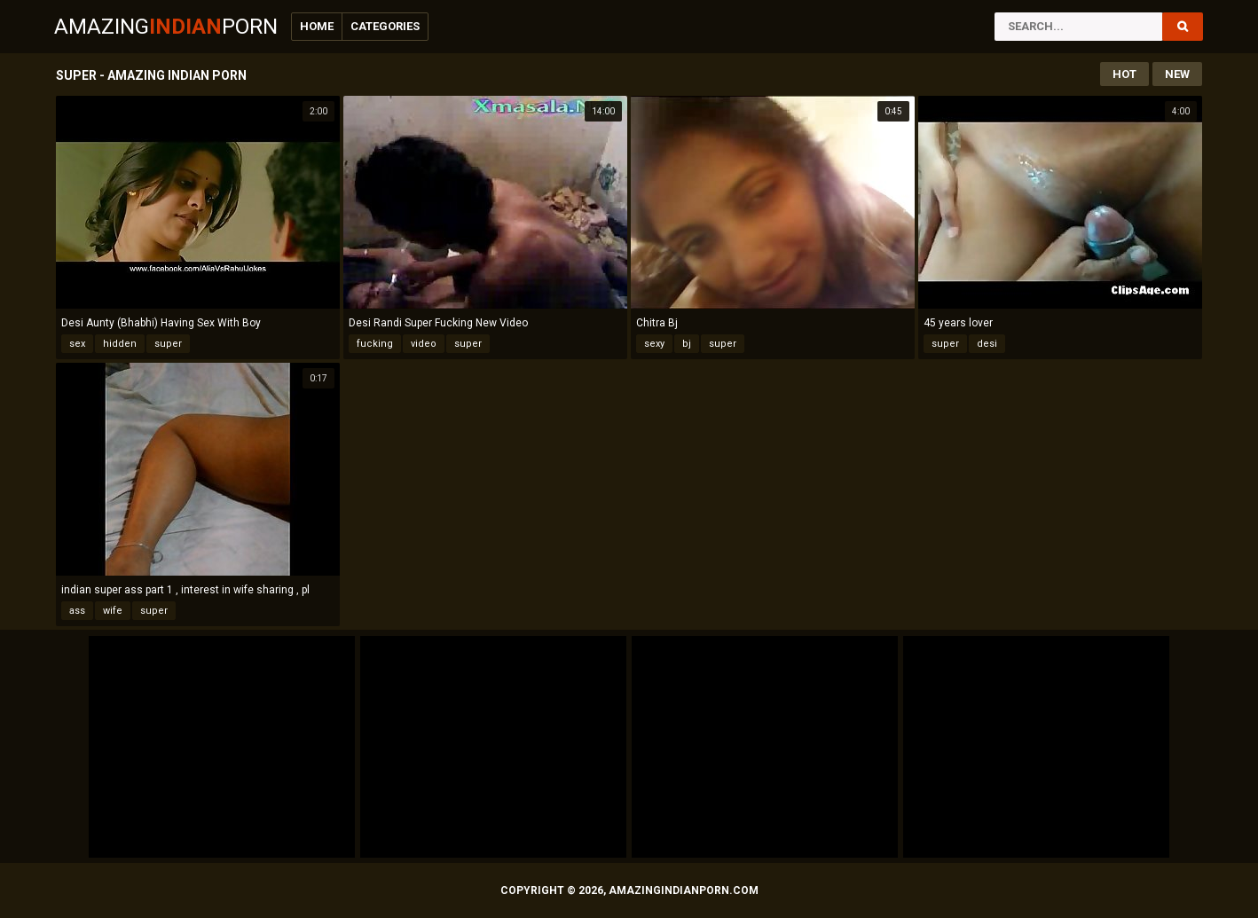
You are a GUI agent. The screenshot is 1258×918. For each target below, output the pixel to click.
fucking (375, 343)
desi (987, 343)
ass (77, 610)
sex (77, 343)
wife (112, 610)
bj (686, 343)
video (423, 343)
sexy (654, 343)
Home (317, 26)
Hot (1124, 74)
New (1177, 74)
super (168, 343)
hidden (120, 343)
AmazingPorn (166, 26)
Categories (385, 26)
